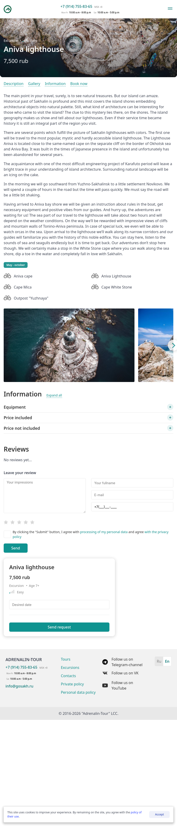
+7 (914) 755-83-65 (76, 6)
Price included (18, 417)
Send (15, 548)
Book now (78, 83)
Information (55, 83)
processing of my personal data (104, 532)
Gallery (34, 83)
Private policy (72, 684)
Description (13, 83)
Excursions (70, 667)
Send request (59, 627)
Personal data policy (78, 692)
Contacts (68, 675)
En (167, 661)
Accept (159, 814)
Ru (159, 661)
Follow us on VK (120, 673)
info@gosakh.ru (19, 686)
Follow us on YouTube (117, 685)
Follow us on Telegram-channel (122, 662)
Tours (66, 659)
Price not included (22, 428)
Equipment (15, 407)
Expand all (54, 395)
